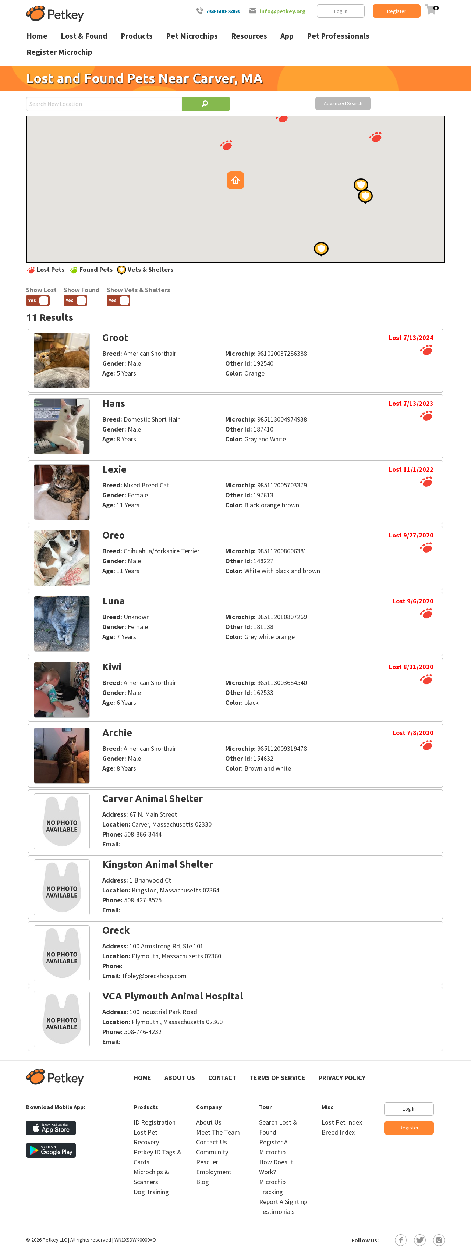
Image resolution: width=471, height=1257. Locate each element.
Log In (340, 11)
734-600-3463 (223, 11)
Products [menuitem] (137, 36)
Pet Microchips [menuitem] (192, 36)
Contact (222, 1077)
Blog (202, 1182)
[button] (375, 136)
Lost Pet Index (342, 1122)
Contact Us (211, 1142)
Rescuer (207, 1162)
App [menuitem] (287, 36)
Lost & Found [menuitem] (84, 36)
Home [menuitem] (36, 36)
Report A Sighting (283, 1201)
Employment (213, 1172)
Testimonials (277, 1211)
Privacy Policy (342, 1077)
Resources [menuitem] (249, 36)
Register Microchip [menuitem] (59, 52)
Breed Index (338, 1132)
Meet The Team (218, 1132)
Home (142, 1077)
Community (212, 1152)
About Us (179, 1077)
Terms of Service (277, 1077)
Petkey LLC (55, 1239)
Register (396, 11)
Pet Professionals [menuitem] (338, 36)
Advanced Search (343, 103)
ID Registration (155, 1122)
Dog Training (151, 1191)
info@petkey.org (283, 11)
